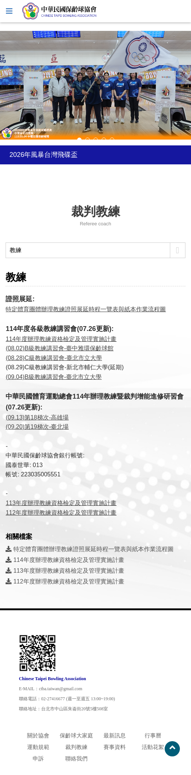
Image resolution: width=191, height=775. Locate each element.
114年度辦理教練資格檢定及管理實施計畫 (61, 339)
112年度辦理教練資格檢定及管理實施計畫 (65, 581)
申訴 (38, 758)
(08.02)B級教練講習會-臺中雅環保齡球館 (59, 348)
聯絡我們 (76, 758)
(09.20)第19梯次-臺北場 (37, 427)
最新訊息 (114, 735)
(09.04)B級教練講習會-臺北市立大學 (54, 377)
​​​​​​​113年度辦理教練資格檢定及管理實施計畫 (61, 503)
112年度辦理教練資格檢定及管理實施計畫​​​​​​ (61, 512)
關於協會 (38, 735)
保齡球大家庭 (76, 735)
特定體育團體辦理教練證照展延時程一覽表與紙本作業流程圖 (86, 309)
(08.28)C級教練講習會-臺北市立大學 (54, 358)
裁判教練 (76, 747)
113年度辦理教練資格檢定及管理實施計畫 (65, 570)
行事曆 (153, 735)
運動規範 (38, 747)
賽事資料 (114, 747)
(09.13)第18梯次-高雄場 (37, 417)
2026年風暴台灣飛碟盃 (43, 154)
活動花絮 (153, 747)
